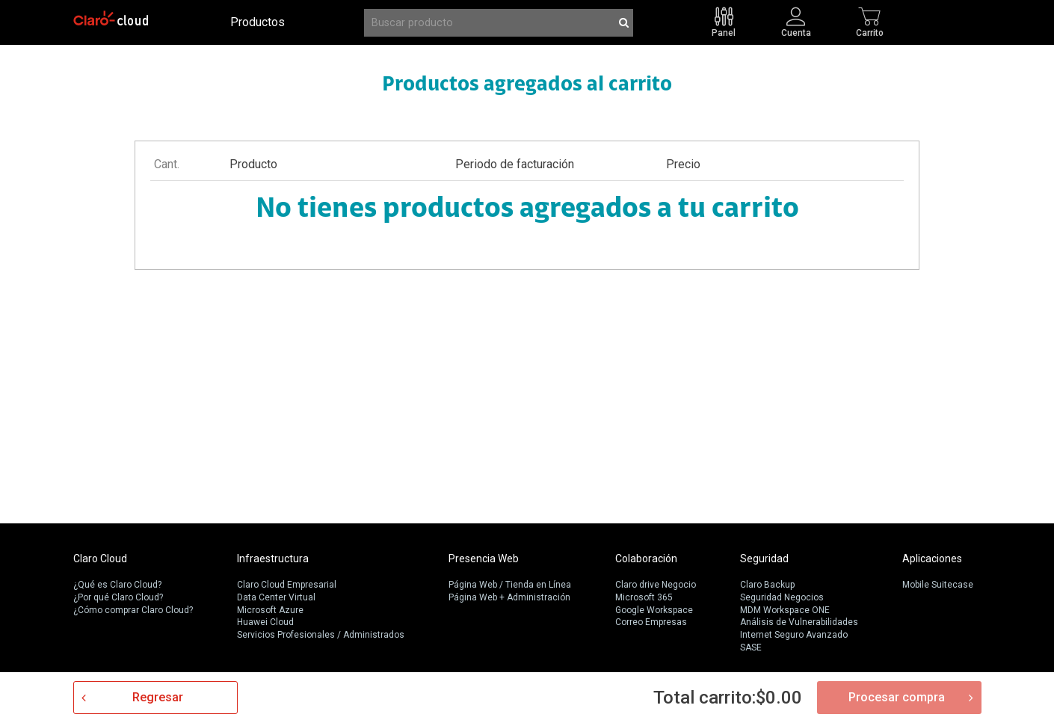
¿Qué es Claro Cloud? (117, 584)
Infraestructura (273, 558)
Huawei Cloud (265, 622)
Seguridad (764, 558)
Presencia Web (484, 558)
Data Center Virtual (276, 597)
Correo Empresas (651, 622)
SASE (751, 647)
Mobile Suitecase (937, 584)
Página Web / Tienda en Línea (510, 584)
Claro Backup (767, 584)
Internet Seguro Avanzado (794, 635)
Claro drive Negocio (655, 584)
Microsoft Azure (270, 610)
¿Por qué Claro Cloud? (118, 597)
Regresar (157, 697)
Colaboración (646, 558)
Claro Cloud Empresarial (286, 584)
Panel (724, 32)
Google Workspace (654, 610)
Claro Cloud (100, 558)
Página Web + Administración (509, 597)
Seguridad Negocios (782, 597)
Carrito (870, 32)
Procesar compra (896, 697)
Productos (257, 22)
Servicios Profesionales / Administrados (320, 635)
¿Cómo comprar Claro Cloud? (133, 610)
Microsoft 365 (644, 597)
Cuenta (796, 32)
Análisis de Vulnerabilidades (799, 622)
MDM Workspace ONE (785, 610)
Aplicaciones (932, 558)
